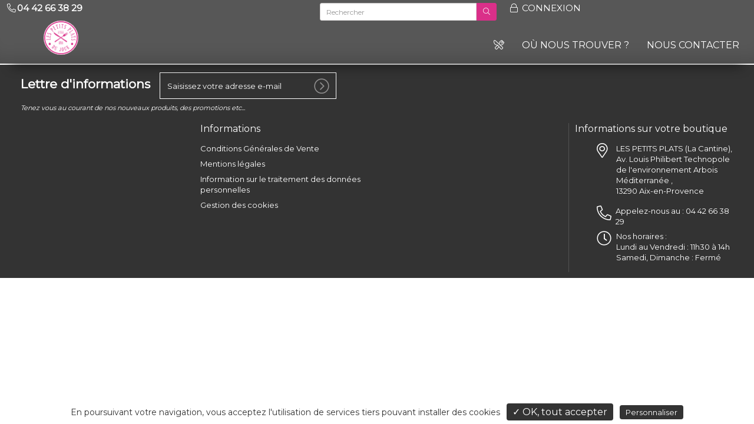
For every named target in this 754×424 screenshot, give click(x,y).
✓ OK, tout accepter (559, 412)
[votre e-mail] (248, 85)
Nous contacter (693, 45)
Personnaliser (651, 412)
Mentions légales (232, 163)
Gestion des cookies (239, 205)
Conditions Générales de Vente (259, 148)
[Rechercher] (398, 12)
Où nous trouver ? (575, 45)
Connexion (544, 8)
